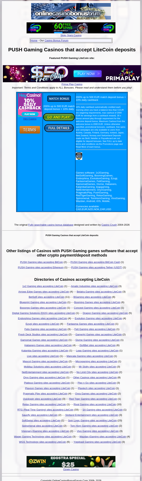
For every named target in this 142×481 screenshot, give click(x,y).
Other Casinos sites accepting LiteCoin (95, 377)
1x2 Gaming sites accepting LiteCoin (42, 286)
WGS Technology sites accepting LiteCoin (42, 441)
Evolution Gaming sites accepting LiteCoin (98, 318)
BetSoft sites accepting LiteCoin (46, 297)
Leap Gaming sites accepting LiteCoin (97, 350)
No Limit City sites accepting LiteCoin (97, 372)
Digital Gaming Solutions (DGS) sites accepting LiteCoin (43, 313)
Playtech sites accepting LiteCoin (96, 388)
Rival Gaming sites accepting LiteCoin (95, 404)
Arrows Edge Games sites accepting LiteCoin (43, 291)
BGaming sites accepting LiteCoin (92, 297)
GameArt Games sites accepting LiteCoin (98, 334)
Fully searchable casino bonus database (50, 224)
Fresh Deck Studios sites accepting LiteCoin (43, 334)
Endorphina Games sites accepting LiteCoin (42, 318)
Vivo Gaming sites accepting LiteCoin (98, 431)
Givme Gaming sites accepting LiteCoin (97, 340)
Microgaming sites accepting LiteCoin (97, 361)
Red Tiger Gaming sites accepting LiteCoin (93, 398)
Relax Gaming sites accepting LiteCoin (44, 404)
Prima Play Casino (72, 84)
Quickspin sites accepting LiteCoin (42, 398)
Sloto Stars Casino (71, 35)
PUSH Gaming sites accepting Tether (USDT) (96, 267)
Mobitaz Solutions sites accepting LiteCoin (47, 366)
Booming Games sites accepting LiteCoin (97, 302)
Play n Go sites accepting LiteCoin (97, 382)
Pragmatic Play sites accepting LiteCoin (45, 393)
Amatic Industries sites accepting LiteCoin (94, 286)
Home (34, 40)
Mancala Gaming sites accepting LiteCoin (90, 356)
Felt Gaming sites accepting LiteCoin (95, 329)
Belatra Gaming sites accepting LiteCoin (99, 291)
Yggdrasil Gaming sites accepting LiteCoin (97, 441)
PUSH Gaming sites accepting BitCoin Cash (95, 262)
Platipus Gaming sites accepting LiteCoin (47, 382)
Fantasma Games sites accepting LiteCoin (90, 323)
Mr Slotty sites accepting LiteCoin (97, 366)
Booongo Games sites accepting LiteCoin (43, 307)
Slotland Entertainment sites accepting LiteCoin (91, 415)
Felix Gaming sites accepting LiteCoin (45, 329)
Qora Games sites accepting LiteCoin (96, 393)
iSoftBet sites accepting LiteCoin (97, 345)
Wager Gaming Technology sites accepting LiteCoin (43, 436)
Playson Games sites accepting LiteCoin (47, 388)
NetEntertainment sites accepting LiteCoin (45, 372)
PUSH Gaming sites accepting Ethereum (41, 267)
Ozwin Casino (71, 469)
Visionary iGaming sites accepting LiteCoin (45, 431)
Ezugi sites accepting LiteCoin (42, 323)
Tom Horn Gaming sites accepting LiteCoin (94, 425)
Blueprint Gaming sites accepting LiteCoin (43, 302)
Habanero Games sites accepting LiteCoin (48, 345)
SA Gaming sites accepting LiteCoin (102, 409)
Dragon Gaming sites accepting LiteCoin (105, 313)
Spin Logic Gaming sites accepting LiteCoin (92, 420)
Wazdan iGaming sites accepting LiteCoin (102, 436)
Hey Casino (30, 117)
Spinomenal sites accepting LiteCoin (42, 425)
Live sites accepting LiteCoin (43, 356)
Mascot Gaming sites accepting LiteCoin (45, 361)
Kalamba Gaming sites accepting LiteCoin (44, 350)
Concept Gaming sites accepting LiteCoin (97, 307)
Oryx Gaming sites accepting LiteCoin (44, 377)
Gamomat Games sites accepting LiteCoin (44, 340)
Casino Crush (109, 224)
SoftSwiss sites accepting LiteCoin (41, 420)
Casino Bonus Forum (56, 40)
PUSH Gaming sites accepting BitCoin (41, 262)
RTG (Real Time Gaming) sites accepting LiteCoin (45, 409)
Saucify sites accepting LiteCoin (40, 415)
